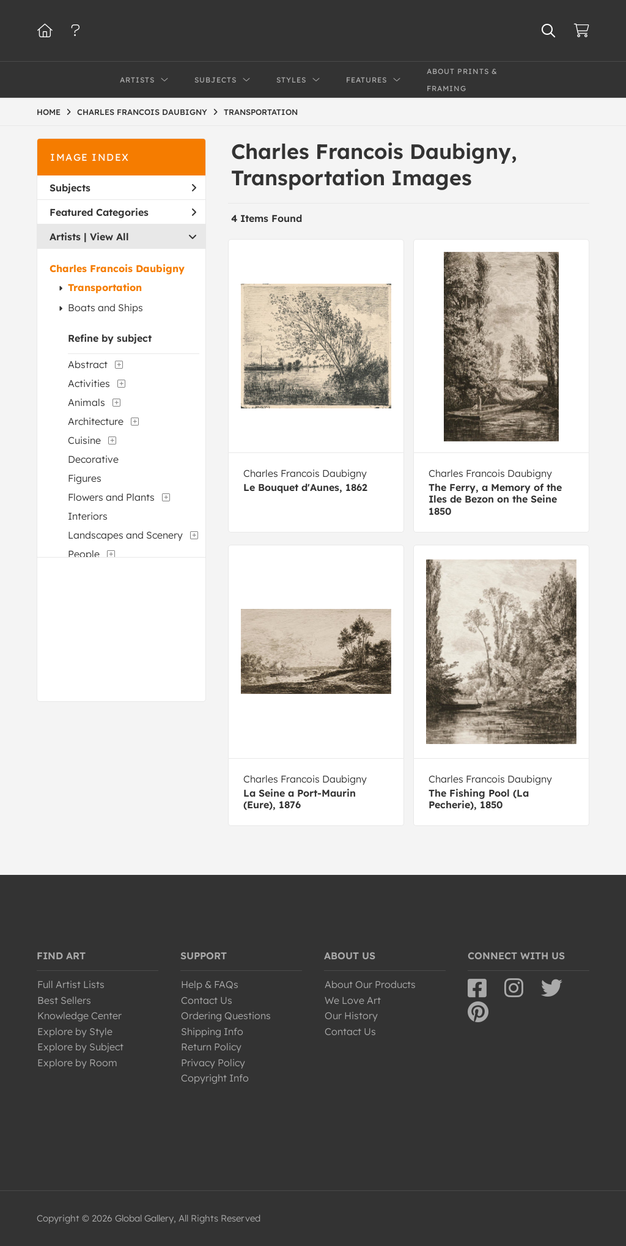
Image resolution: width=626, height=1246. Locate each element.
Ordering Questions (226, 1015)
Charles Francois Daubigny (117, 268)
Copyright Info (215, 1078)
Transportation (105, 287)
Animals (86, 402)
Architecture (95, 421)
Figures (84, 478)
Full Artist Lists (71, 984)
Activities (89, 383)
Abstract (88, 364)
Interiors (88, 516)
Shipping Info (212, 1031)
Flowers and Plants (111, 497)
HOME (49, 112)
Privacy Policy (213, 1062)
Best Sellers (64, 1000)
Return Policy (211, 1047)
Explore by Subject (80, 1047)
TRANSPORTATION (261, 112)
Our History (351, 1015)
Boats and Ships (105, 307)
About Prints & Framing (462, 80)
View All (109, 236)
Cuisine (84, 440)
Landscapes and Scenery (125, 535)
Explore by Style (74, 1031)
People (84, 554)
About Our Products (370, 984)
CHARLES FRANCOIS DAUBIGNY (142, 112)
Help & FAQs (209, 984)
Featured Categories (123, 212)
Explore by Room (77, 1062)
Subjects (123, 188)
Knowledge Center (79, 1015)
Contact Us (206, 1000)
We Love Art (353, 1000)
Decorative (93, 459)
